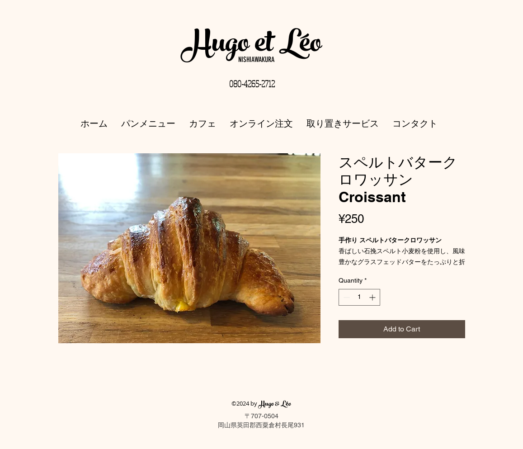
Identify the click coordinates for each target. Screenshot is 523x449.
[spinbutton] (359, 297)
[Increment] (373, 297)
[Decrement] (345, 297)
